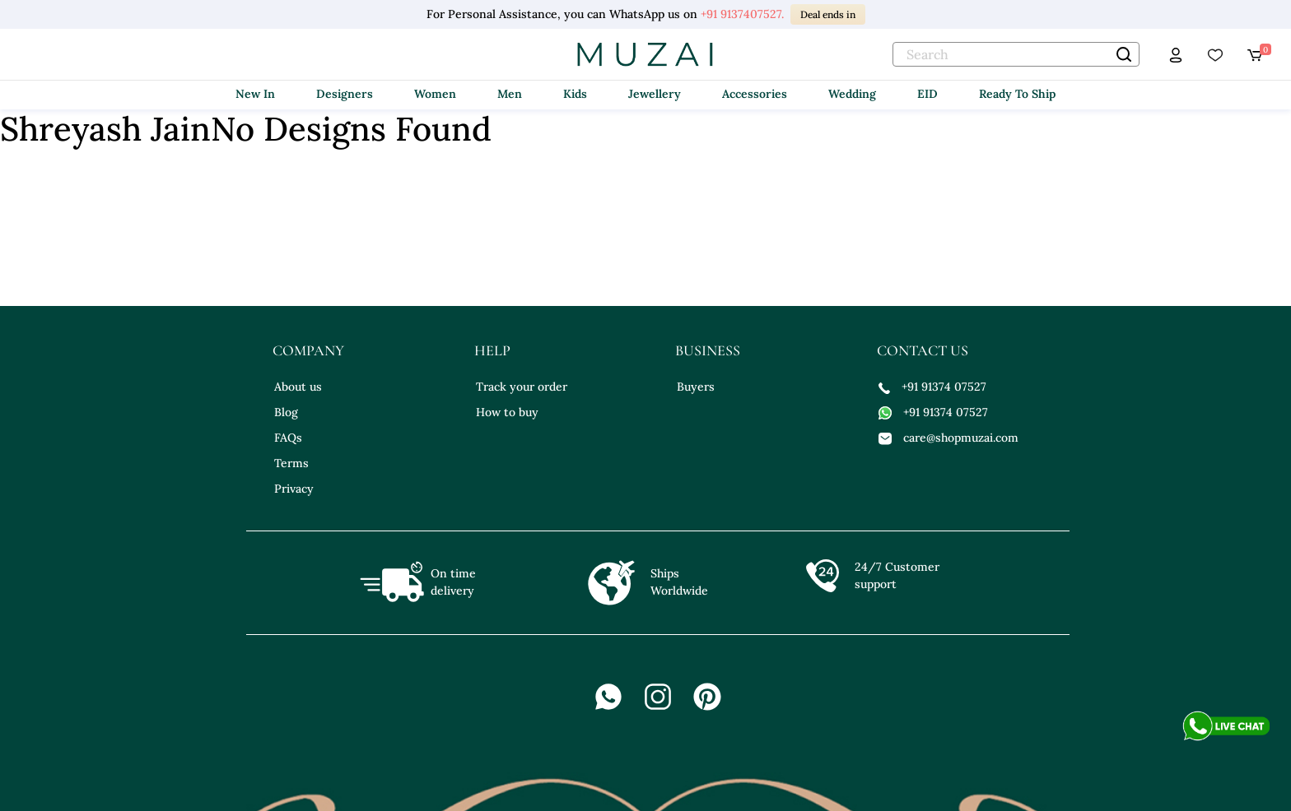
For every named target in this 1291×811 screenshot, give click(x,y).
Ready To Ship (1017, 93)
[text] (1016, 54)
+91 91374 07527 (932, 386)
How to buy (507, 412)
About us (298, 386)
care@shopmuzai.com (948, 437)
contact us (922, 350)
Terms (291, 463)
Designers (344, 93)
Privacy (294, 488)
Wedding (852, 93)
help (492, 350)
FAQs (288, 437)
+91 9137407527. (742, 14)
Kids (575, 93)
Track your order (521, 386)
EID (927, 93)
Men (509, 93)
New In (255, 93)
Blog (286, 412)
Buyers (696, 386)
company (308, 350)
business (707, 350)
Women (435, 93)
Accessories (754, 93)
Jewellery (654, 93)
